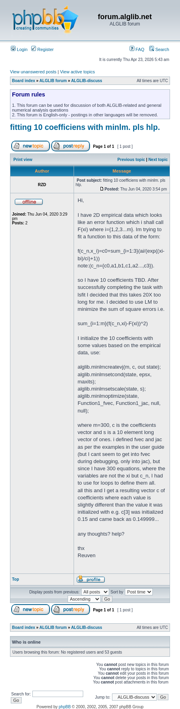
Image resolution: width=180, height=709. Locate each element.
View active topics (77, 71)
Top (15, 579)
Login (19, 49)
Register (42, 49)
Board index (23, 81)
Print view (23, 159)
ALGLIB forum (53, 81)
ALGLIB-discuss (86, 81)
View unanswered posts (33, 71)
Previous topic (131, 159)
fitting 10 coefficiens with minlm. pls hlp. (85, 127)
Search (159, 49)
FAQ (137, 49)
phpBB (65, 707)
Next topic (158, 159)
